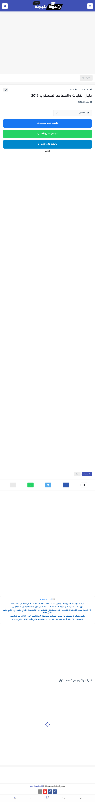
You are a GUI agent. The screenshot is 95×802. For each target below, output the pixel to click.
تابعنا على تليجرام (47, 144)
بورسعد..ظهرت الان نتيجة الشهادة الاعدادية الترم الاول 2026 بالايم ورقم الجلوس (47, 607)
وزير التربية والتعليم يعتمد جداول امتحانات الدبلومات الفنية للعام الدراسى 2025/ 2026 (47, 604)
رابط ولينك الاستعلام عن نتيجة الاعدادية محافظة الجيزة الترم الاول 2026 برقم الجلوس (47, 616)
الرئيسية (87, 90)
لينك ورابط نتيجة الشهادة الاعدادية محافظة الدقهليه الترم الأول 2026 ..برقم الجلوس (47, 620)
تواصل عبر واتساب (47, 134)
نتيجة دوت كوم (36, 786)
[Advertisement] (47, 50)
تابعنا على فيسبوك (47, 123)
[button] (66, 485)
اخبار (73, 90)
